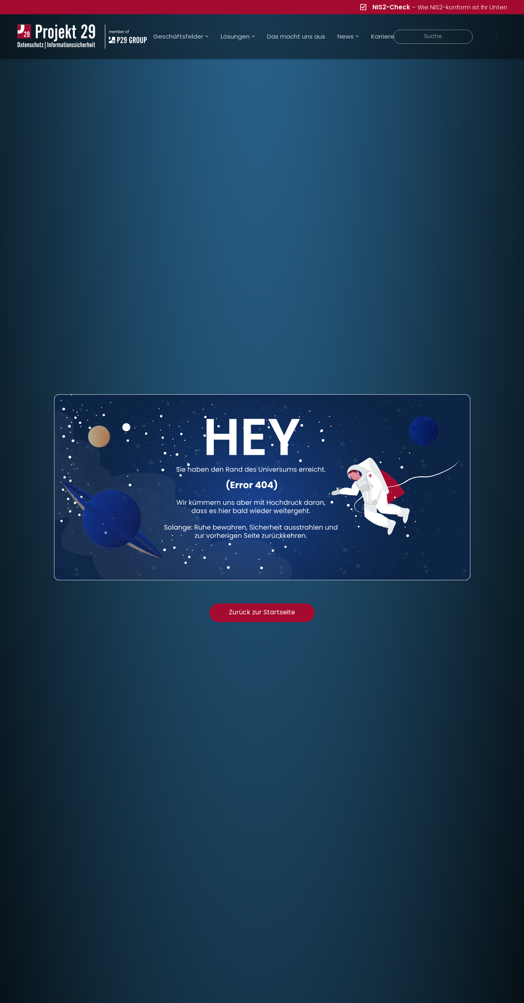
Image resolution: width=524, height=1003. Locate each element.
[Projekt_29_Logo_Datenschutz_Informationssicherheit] (56, 36)
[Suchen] (495, 36)
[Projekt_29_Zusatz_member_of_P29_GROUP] (126, 36)
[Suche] (433, 37)
